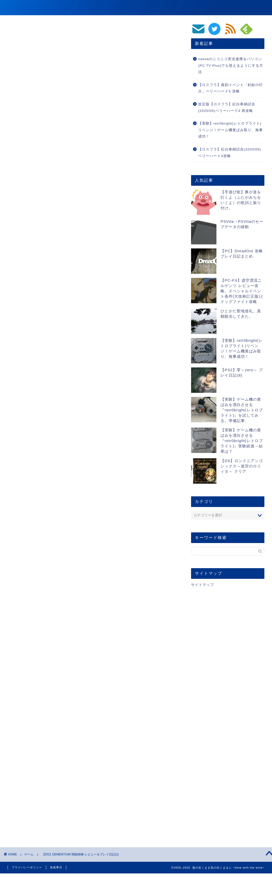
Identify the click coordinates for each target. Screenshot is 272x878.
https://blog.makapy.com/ (60, 675)
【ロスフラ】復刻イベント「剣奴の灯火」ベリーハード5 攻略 (230, 88)
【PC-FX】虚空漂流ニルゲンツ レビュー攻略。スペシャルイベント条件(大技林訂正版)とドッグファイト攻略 (242, 291)
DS (56, 612)
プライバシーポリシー (27, 867)
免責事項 (56, 867)
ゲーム (175, 8)
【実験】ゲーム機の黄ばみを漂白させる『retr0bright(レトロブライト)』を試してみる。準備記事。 (241, 410)
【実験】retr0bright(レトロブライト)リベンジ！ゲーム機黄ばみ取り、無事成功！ (230, 130)
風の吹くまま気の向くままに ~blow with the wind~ (82, 7)
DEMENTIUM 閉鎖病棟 (74, 553)
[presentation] (40, 789)
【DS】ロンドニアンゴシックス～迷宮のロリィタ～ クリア (241, 466)
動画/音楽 (198, 8)
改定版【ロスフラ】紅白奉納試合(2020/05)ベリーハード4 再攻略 (226, 107)
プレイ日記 (38, 612)
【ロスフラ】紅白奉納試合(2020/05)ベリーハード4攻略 (229, 152)
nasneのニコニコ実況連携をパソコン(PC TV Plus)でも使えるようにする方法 (230, 65)
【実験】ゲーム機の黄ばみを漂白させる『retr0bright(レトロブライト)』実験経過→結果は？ (241, 440)
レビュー (17, 612)
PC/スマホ (237, 8)
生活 (259, 8)
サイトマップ (202, 585)
